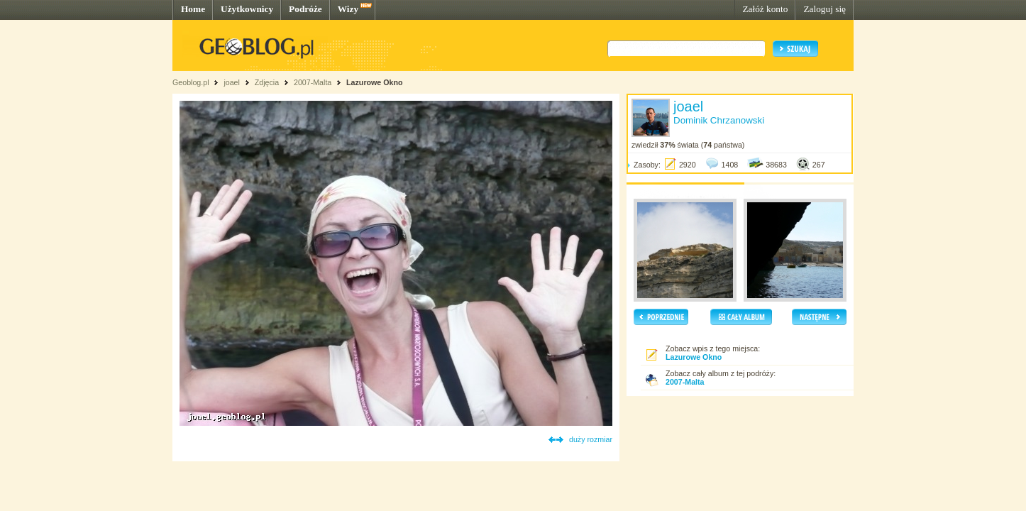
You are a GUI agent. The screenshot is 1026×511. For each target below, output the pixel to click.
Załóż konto (765, 9)
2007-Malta (312, 82)
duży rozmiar (590, 439)
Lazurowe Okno (374, 82)
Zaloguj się (824, 9)
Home (193, 9)
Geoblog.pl (190, 82)
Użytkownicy (247, 9)
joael (232, 82)
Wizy (348, 9)
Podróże (305, 9)
